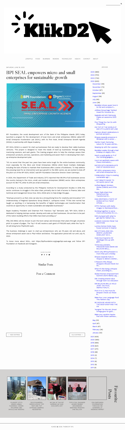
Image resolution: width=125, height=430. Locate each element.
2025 (93, 72)
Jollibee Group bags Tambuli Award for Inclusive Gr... (106, 111)
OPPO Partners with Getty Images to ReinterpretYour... (106, 207)
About (95, 59)
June (95, 102)
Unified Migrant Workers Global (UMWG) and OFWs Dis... (106, 187)
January (96, 333)
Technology (67, 59)
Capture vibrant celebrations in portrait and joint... (107, 133)
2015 (93, 355)
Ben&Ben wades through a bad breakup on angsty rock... (106, 151)
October (96, 90)
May (94, 320)
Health (77, 59)
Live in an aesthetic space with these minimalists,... (107, 161)
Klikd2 (53, 427)
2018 (93, 346)
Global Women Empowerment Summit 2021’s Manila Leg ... (107, 275)
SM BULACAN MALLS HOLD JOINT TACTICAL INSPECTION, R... (105, 285)
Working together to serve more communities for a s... (106, 212)
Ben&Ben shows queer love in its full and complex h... (106, 106)
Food (38, 59)
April (95, 323)
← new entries (14, 335)
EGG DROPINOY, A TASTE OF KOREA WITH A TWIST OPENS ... (106, 201)
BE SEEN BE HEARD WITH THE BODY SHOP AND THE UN (106, 304)
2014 (93, 358)
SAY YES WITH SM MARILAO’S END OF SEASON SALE (106, 166)
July (94, 99)
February (96, 329)
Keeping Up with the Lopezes (106, 147)
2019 (93, 343)
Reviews (56, 59)
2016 (93, 352)
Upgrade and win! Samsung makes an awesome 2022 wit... (105, 117)
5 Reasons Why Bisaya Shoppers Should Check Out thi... (107, 264)
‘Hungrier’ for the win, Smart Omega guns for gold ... (106, 310)
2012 (93, 364)
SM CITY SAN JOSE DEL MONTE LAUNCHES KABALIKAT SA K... (104, 233)
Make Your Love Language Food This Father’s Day (107, 298)
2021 (93, 337)
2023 (93, 78)
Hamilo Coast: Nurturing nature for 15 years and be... (106, 143)
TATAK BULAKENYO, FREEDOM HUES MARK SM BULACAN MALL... (106, 247)
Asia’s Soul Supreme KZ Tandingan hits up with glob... (104, 240)
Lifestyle (29, 59)
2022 (93, 81)
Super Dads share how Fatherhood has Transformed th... (103, 194)
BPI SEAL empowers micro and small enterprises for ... (106, 171)
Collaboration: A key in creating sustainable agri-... (107, 176)
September (97, 93)
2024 (93, 75)
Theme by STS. (68, 427)
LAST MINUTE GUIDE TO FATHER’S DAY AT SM (104, 181)
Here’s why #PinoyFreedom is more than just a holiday (106, 253)
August (96, 96)
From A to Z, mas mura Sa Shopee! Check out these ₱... (105, 292)
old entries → (77, 335)
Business (46, 59)
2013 (93, 361)
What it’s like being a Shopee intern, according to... (106, 270)
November (97, 87)
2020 (93, 340)
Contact (86, 59)
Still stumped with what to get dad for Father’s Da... (105, 217)
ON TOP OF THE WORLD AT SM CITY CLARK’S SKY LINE (106, 128)
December (97, 84)
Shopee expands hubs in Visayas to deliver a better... (106, 258)
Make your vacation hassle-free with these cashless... (106, 315)
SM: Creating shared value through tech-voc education (106, 280)
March (95, 326)
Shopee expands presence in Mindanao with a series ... (106, 138)
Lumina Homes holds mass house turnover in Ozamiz (105, 227)
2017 (93, 349)
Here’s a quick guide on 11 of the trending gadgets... (105, 156)
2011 (92, 368)
